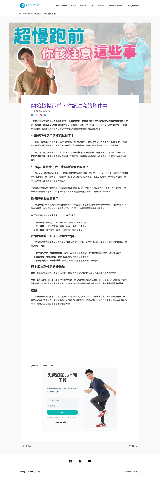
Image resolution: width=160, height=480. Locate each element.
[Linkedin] (45, 114)
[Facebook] (32, 114)
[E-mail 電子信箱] (62, 400)
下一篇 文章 (134, 446)
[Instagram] (80, 461)
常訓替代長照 (35, 111)
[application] (105, 5)
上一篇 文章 (26, 446)
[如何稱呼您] (62, 405)
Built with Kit (62, 422)
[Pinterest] (41, 114)
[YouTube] (89, 461)
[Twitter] (36, 114)
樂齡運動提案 (45, 111)
